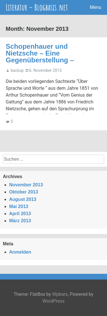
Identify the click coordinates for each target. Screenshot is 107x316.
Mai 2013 (18, 206)
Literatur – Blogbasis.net (37, 7)
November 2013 (26, 184)
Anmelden (20, 252)
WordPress (54, 301)
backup (17, 70)
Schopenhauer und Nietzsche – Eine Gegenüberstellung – (40, 53)
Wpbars (60, 294)
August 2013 (22, 199)
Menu (95, 7)
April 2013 (20, 213)
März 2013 (20, 220)
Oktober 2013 (23, 191)
